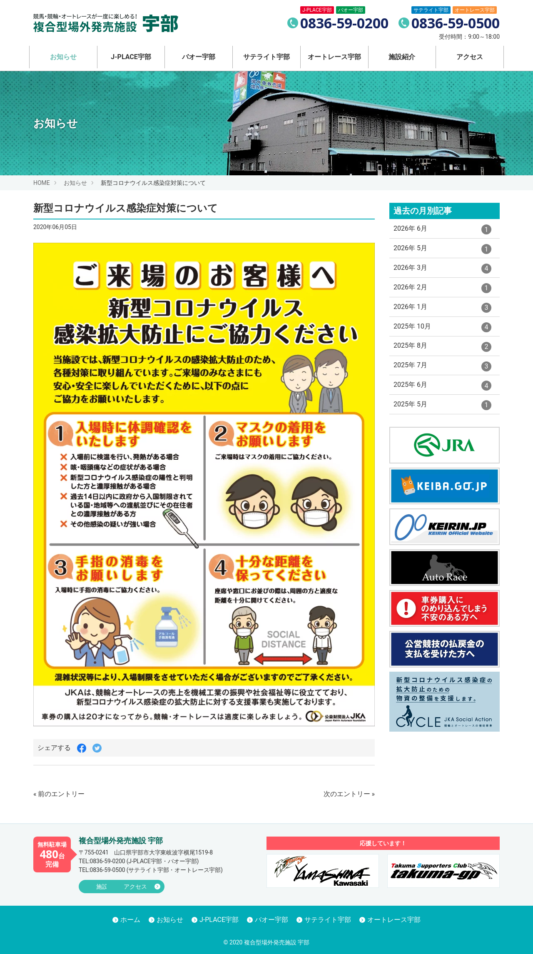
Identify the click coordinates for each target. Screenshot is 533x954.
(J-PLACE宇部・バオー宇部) (139, 861)
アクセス (469, 57)
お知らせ (63, 57)
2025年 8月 (442, 361)
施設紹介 (402, 57)
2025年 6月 (442, 404)
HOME (41, 182)
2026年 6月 (442, 232)
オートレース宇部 (334, 57)
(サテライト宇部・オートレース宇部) (151, 870)
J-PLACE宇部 (131, 57)
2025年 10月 (442, 339)
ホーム (130, 920)
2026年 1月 (442, 318)
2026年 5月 (442, 254)
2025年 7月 (442, 382)
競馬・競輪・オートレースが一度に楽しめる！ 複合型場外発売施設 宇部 (107, 23)
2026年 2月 (442, 297)
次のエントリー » (349, 794)
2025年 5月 (442, 425)
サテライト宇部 (266, 57)
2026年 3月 (442, 275)
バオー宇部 (198, 57)
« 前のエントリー (59, 794)
